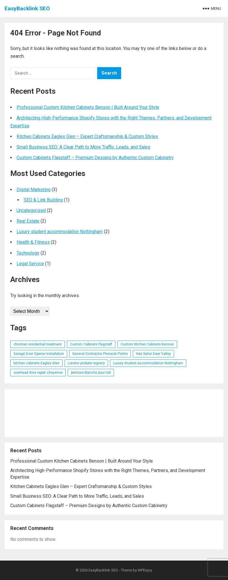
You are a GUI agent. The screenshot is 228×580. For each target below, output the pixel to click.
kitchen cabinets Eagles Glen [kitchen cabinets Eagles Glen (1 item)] (36, 363)
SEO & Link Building (43, 200)
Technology (28, 253)
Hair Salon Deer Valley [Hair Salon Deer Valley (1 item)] (153, 354)
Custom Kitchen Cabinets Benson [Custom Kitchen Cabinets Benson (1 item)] (147, 344)
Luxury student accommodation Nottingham (60, 231)
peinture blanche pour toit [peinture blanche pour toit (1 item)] (91, 373)
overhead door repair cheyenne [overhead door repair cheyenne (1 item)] (38, 373)
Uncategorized (31, 210)
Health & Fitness (33, 242)
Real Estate (28, 221)
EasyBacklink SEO (27, 8)
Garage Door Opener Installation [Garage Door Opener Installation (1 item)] (38, 354)
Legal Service (30, 263)
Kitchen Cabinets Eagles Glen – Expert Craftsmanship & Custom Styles (87, 136)
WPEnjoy (145, 570)
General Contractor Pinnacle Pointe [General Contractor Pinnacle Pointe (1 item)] (100, 354)
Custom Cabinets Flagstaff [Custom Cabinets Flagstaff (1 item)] (91, 344)
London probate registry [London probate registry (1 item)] (86, 363)
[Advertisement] (114, 413)
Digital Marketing (34, 189)
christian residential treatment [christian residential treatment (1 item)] (37, 344)
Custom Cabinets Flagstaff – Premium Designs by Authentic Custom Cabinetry (95, 157)
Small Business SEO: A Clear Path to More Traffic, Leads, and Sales (83, 147)
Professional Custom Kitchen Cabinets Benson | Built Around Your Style (88, 107)
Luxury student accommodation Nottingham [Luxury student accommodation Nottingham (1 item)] (148, 363)
